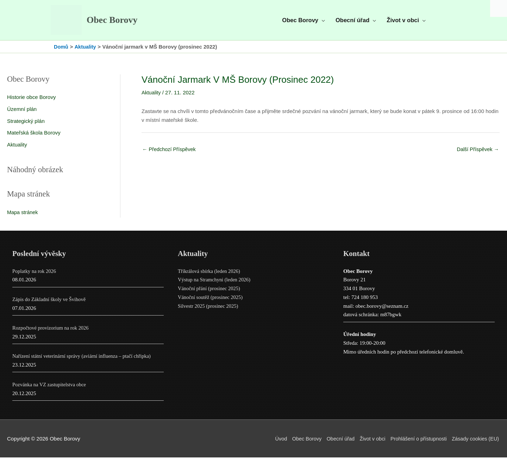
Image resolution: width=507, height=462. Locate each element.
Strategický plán (26, 126)
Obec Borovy (117, 22)
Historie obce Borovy (31, 102)
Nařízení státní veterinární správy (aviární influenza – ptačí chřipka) (84, 361)
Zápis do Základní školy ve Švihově (50, 304)
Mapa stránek (23, 217)
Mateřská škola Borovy (34, 137)
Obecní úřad (335, 443)
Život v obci (368, 443)
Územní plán (22, 114)
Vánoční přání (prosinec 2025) (210, 293)
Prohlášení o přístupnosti (416, 443)
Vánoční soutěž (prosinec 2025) (211, 302)
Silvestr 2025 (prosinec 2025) (209, 310)
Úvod (274, 443)
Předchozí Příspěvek (170, 154)
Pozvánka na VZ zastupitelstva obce (50, 389)
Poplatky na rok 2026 (35, 276)
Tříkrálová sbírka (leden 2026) (210, 276)
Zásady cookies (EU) (475, 443)
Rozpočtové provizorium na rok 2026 (52, 332)
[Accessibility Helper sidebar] (498, 8)
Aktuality (17, 149)
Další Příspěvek (477, 154)
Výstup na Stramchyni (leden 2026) (215, 284)
